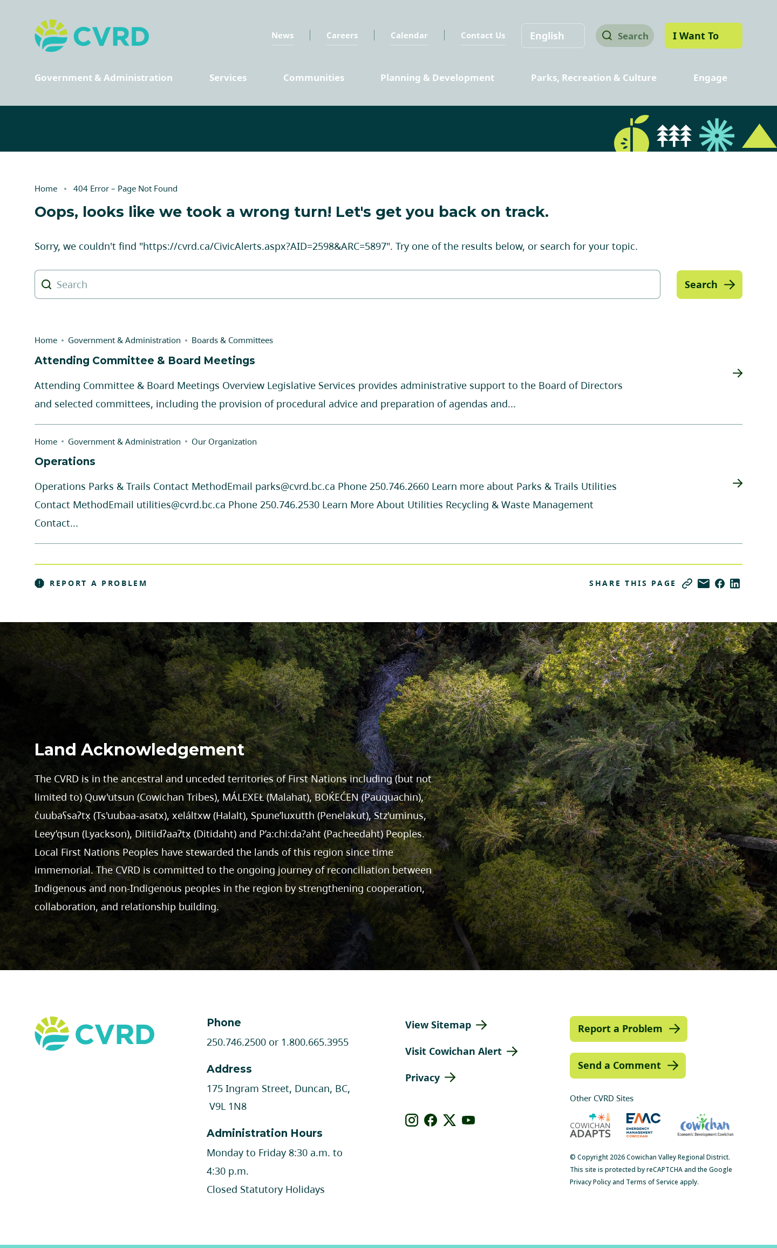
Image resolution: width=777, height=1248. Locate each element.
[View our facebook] (431, 1120)
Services (228, 77)
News (275, 35)
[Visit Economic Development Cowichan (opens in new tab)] (705, 1125)
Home (46, 188)
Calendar (401, 35)
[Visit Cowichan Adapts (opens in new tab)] (590, 1125)
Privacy (422, 1077)
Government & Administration (104, 77)
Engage (710, 77)
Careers (334, 35)
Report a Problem (91, 583)
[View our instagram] (412, 1120)
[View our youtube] (468, 1120)
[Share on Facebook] (719, 583)
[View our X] (449, 1120)
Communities (313, 77)
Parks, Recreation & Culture (594, 77)
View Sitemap (438, 1024)
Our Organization (224, 441)
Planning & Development (437, 77)
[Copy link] (687, 583)
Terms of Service (652, 1181)
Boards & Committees (232, 340)
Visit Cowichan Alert (453, 1051)
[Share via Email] (703, 583)
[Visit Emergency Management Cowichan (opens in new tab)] (643, 1125)
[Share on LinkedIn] (734, 583)
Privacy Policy (590, 1181)
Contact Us (475, 35)
